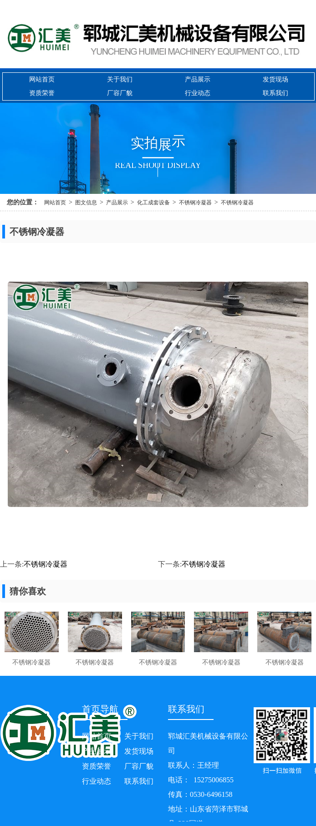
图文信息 (86, 202)
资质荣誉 (42, 93)
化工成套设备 (153, 202)
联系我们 (275, 93)
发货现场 (275, 79)
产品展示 (197, 79)
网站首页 (42, 79)
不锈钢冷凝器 (195, 202)
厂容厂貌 (120, 93)
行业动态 (197, 93)
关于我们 (120, 79)
